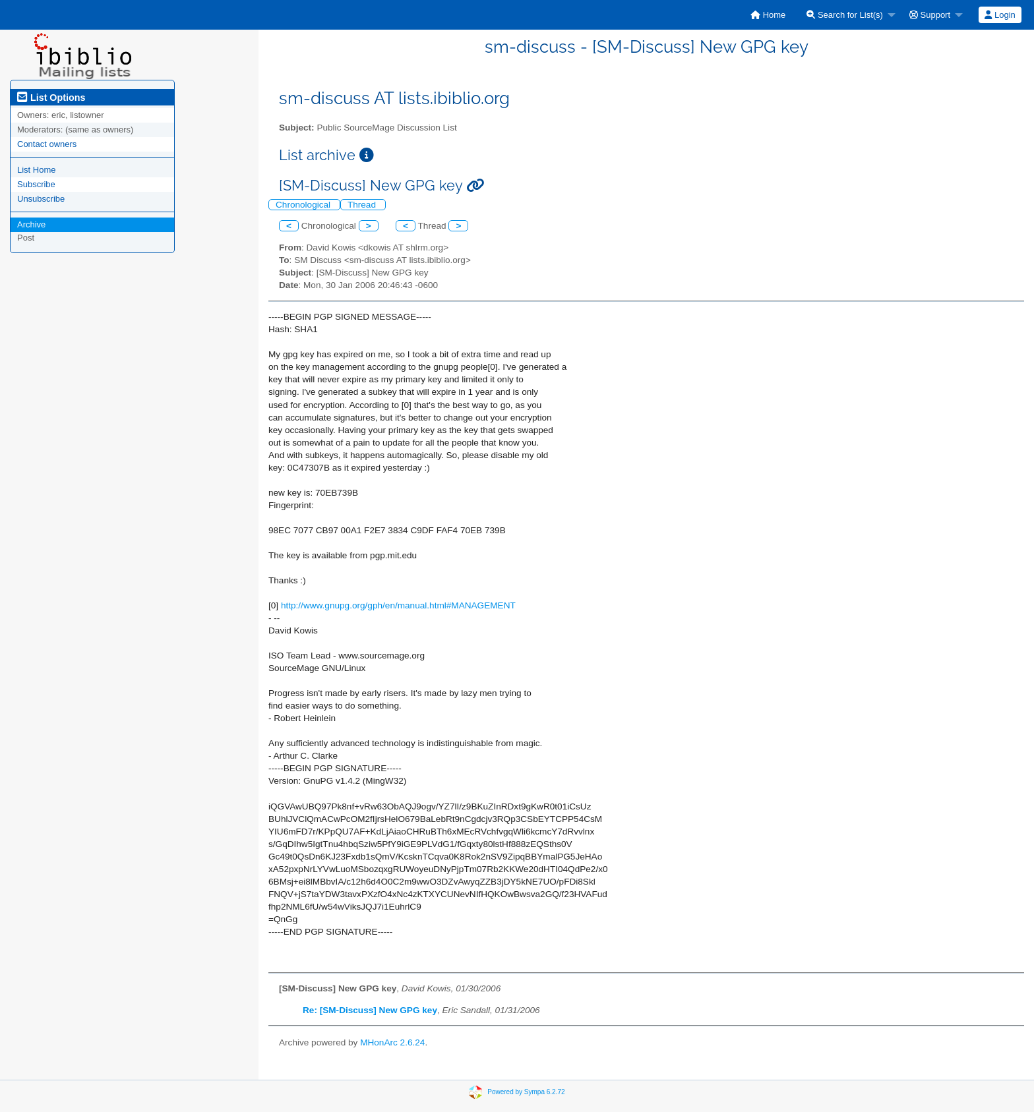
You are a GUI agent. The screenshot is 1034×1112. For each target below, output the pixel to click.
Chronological (304, 205)
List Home (36, 170)
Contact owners (46, 144)
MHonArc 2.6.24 (392, 1042)
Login (1000, 15)
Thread (363, 205)
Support (929, 15)
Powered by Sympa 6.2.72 (525, 1092)
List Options (51, 97)
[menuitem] (768, 15)
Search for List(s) (844, 15)
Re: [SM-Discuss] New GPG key (370, 1010)
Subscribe (36, 184)
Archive (31, 224)
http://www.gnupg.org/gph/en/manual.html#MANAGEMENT (398, 605)
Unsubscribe (41, 199)
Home (767, 15)
